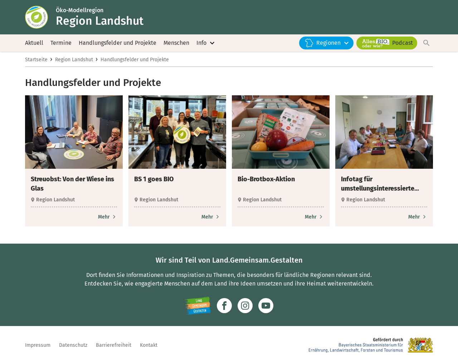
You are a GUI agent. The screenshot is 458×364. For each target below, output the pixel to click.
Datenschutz (73, 345)
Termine (61, 42)
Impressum (37, 345)
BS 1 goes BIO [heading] (154, 179)
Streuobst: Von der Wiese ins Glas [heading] (72, 183)
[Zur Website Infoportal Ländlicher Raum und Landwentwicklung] (198, 306)
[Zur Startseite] (40, 17)
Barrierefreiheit (113, 345)
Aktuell (34, 42)
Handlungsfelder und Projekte (117, 42)
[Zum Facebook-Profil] (224, 305)
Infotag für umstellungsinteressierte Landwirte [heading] (377, 184)
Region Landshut (74, 60)
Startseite (36, 60)
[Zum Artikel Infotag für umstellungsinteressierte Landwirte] (417, 217)
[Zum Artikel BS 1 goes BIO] (210, 217)
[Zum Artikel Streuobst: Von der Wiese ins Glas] (107, 217)
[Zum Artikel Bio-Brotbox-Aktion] (314, 217)
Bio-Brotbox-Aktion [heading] (266, 179)
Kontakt (148, 345)
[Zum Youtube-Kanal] (265, 305)
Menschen (176, 42)
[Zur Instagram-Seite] (245, 305)
